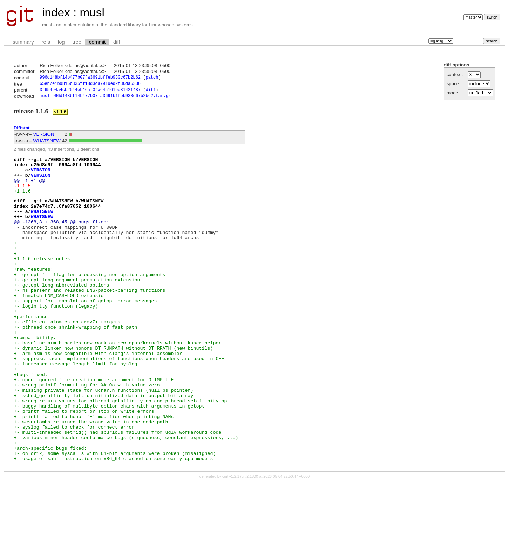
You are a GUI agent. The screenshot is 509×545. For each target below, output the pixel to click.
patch (151, 78)
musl (92, 12)
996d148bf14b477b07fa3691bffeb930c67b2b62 (90, 78)
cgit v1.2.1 (230, 539)
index (56, 12)
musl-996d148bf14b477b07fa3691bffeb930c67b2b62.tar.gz (105, 98)
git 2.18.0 (249, 539)
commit (97, 42)
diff (116, 42)
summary (23, 42)
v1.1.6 (60, 114)
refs (46, 42)
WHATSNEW (47, 143)
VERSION (43, 136)
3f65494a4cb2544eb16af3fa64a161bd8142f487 (90, 92)
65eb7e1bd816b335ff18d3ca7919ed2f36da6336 (90, 85)
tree (77, 42)
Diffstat (22, 130)
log (61, 42)
